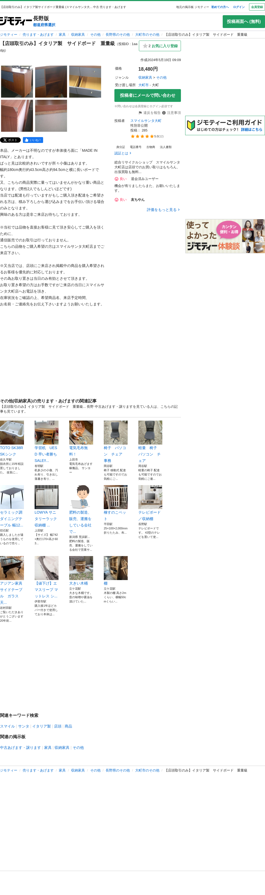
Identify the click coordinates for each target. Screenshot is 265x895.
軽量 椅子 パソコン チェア (150, 442)
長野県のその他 (118, 35)
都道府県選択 (44, 25)
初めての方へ (220, 7)
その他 (95, 35)
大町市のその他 (147, 35)
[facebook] (33, 140)
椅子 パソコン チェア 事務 (116, 442)
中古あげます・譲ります (20, 747)
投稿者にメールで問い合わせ (147, 95)
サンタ (23, 726)
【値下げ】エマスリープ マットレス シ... (47, 577)
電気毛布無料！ (81, 438)
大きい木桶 (81, 570)
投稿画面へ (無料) (244, 21)
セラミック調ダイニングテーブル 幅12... (12, 506)
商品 (68, 726)
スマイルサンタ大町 (146, 121)
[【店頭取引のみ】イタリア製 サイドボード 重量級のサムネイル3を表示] (85, 82)
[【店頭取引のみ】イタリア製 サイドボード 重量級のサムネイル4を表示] (17, 116)
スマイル (7, 726)
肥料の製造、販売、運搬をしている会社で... (81, 509)
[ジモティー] (16, 21)
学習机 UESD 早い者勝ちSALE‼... (47, 442)
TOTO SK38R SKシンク (12, 438)
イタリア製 (41, 726)
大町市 (143, 85)
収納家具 (78, 35)
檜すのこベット (116, 503)
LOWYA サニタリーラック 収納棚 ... (47, 506)
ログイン (239, 7)
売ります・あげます (38, 35)
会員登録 (257, 7)
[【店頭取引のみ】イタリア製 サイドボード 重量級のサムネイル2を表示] (51, 82)
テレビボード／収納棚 (150, 503)
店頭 (57, 726)
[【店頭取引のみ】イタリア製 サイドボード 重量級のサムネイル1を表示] (17, 82)
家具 (62, 35)
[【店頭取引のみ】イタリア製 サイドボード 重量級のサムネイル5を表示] (51, 116)
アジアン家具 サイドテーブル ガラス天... (12, 580)
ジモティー (8, 35)
